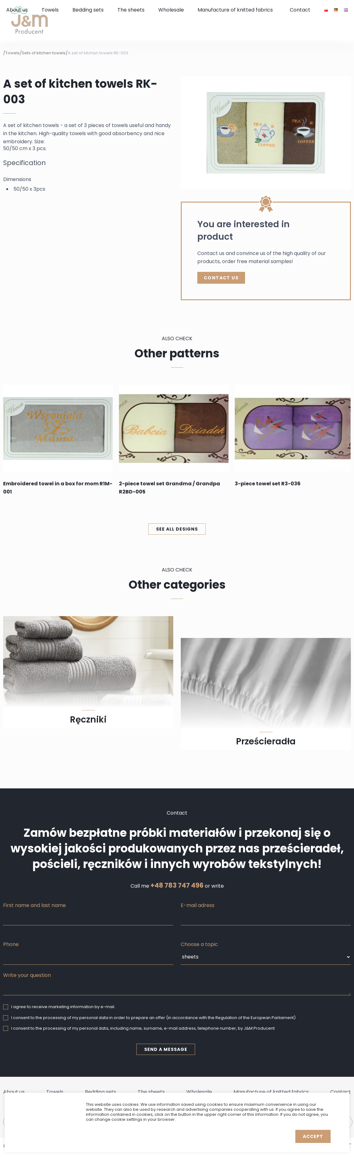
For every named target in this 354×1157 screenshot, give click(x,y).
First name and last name (34, 905)
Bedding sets (88, 9)
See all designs (177, 529)
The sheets (131, 9)
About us (17, 9)
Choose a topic (199, 944)
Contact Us (221, 278)
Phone (11, 944)
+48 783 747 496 (177, 885)
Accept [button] (313, 1136)
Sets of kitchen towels (44, 53)
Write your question (27, 975)
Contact (300, 9)
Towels (50, 9)
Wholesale (171, 9)
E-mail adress (197, 905)
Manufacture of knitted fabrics (235, 9)
